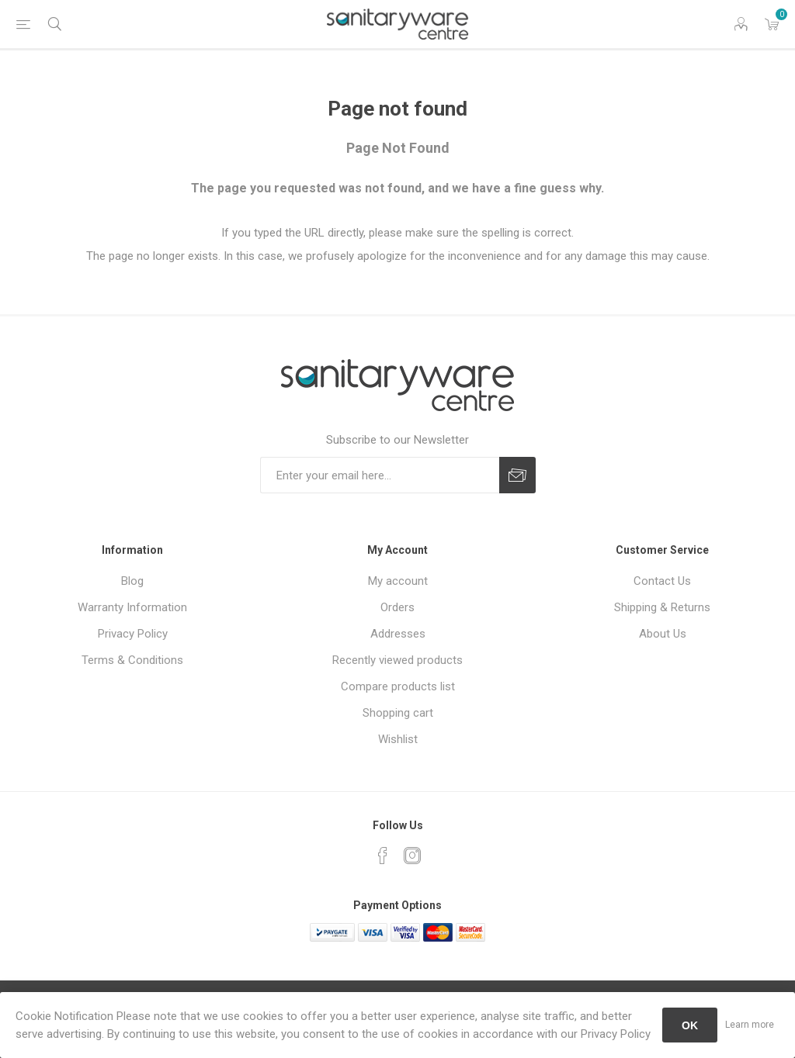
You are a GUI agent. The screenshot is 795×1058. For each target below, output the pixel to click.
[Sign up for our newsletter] (379, 475)
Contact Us (662, 581)
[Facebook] (382, 855)
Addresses (397, 634)
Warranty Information (132, 607)
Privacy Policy (133, 634)
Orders (397, 607)
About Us (662, 634)
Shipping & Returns (662, 607)
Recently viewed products (397, 660)
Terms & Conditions (132, 660)
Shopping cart (398, 713)
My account (398, 581)
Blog (132, 581)
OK (690, 1025)
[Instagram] (412, 855)
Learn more (749, 1024)
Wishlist (398, 739)
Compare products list (398, 686)
